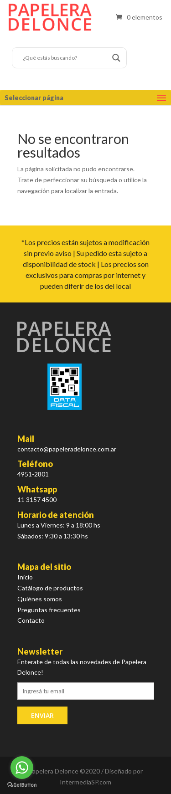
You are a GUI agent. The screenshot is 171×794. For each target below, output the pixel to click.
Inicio (25, 577)
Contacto (31, 620)
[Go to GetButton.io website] (21, 785)
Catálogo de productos (50, 588)
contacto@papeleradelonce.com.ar (66, 449)
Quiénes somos (39, 599)
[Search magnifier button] (116, 57)
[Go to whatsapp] (21, 767)
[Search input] (65, 57)
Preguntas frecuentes (49, 610)
